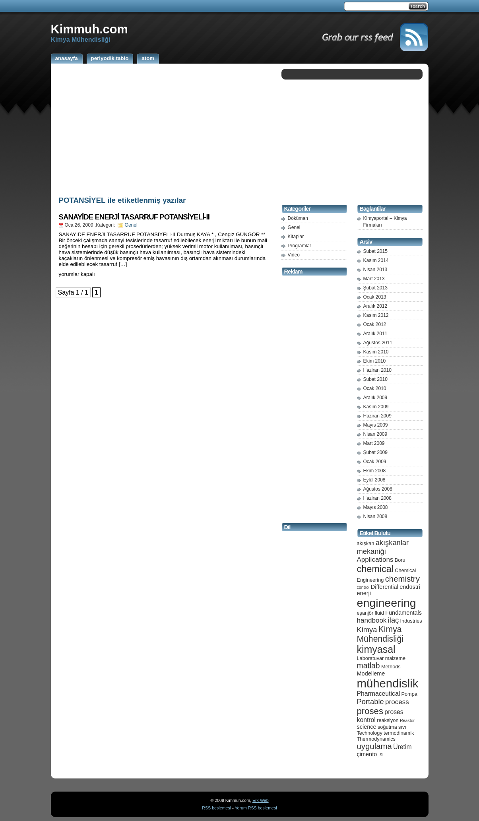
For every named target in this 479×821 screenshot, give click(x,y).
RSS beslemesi (216, 807)
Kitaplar (296, 236)
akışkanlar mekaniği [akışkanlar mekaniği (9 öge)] (383, 546)
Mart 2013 (374, 278)
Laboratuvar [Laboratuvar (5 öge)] (370, 658)
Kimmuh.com (89, 29)
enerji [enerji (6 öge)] (364, 593)
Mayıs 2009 (375, 425)
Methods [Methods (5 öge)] (391, 667)
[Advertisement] (164, 128)
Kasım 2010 (376, 352)
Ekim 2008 (374, 471)
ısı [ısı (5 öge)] (381, 754)
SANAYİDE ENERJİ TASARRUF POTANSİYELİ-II (134, 217)
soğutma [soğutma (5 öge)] (387, 727)
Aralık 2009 (375, 397)
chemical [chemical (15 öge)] (375, 569)
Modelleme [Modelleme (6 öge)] (371, 673)
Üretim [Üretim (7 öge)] (402, 746)
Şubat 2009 (375, 452)
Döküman (298, 218)
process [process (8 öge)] (397, 702)
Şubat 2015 (375, 251)
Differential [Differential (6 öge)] (384, 587)
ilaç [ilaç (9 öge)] (393, 620)
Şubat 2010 (375, 379)
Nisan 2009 (375, 434)
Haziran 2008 (377, 498)
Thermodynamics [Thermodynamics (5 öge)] (376, 739)
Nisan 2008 (375, 516)
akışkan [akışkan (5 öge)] (365, 543)
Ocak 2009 (374, 461)
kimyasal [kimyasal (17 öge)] (376, 649)
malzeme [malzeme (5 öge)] (395, 658)
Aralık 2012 (375, 306)
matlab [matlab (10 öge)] (368, 665)
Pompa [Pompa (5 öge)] (409, 694)
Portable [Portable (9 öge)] (370, 701)
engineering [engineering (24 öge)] (386, 602)
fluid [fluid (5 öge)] (379, 613)
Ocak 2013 (374, 297)
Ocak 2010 (374, 388)
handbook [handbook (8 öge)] (372, 620)
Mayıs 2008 (375, 507)
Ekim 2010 (374, 361)
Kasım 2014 (376, 260)
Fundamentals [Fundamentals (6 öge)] (403, 612)
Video (294, 255)
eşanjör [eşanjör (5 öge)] (365, 613)
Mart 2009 (374, 443)
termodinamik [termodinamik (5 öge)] (399, 733)
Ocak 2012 (374, 324)
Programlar (299, 245)
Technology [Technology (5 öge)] (369, 733)
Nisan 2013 (375, 269)
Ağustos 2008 (377, 489)
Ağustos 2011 (377, 342)
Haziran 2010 (377, 370)
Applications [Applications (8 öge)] (375, 559)
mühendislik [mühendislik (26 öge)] (388, 683)
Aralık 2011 (375, 333)
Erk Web (260, 800)
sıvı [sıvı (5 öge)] (402, 727)
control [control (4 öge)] (363, 587)
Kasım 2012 (376, 315)
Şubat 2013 (375, 288)
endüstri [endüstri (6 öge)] (409, 587)
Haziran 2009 (377, 416)
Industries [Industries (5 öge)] (411, 621)
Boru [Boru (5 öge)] (400, 560)
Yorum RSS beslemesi (256, 807)
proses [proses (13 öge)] (370, 711)
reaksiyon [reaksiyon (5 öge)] (387, 720)
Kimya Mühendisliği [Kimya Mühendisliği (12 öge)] (380, 634)
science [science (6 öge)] (366, 727)
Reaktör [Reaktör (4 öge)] (407, 720)
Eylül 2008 (374, 480)
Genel (131, 225)
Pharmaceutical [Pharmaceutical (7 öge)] (378, 693)
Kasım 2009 (376, 407)
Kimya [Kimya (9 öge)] (367, 629)
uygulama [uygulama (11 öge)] (374, 746)
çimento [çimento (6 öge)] (367, 754)
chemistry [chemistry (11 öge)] (402, 579)
